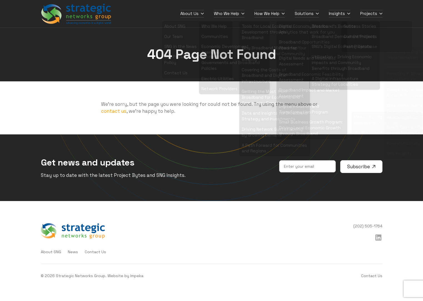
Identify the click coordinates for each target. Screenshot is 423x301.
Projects (371, 13)
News (73, 251)
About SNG (51, 251)
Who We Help (229, 13)
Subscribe (361, 167)
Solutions (307, 13)
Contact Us (95, 251)
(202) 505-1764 (367, 226)
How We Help (269, 13)
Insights (339, 13)
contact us (113, 111)
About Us (192, 13)
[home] (76, 14)
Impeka (136, 275)
